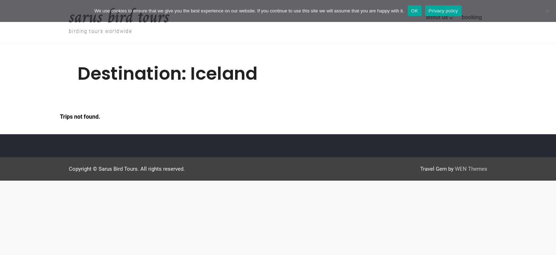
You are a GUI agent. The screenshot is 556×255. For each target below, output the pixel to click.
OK (414, 10)
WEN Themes (471, 169)
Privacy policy (443, 10)
